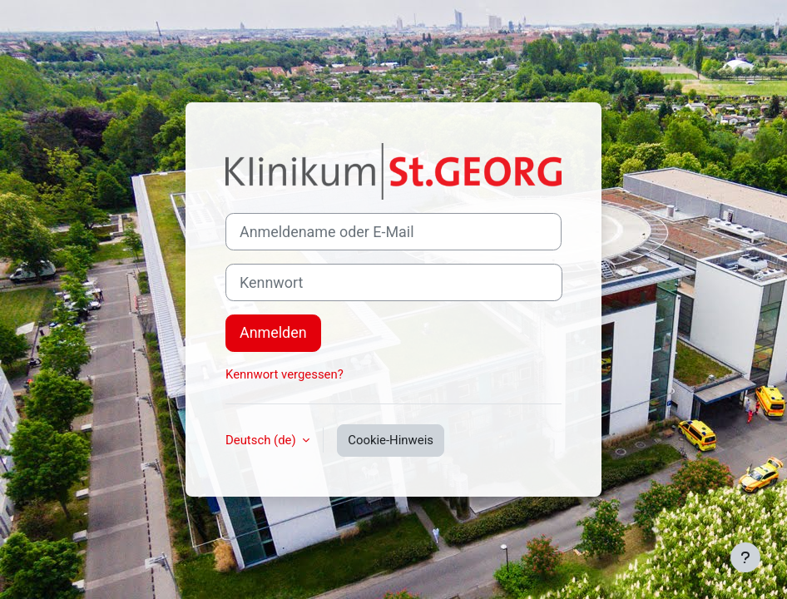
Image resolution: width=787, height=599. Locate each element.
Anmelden (273, 332)
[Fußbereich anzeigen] (745, 557)
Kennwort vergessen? (284, 374)
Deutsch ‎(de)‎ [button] (262, 440)
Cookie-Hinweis (390, 440)
